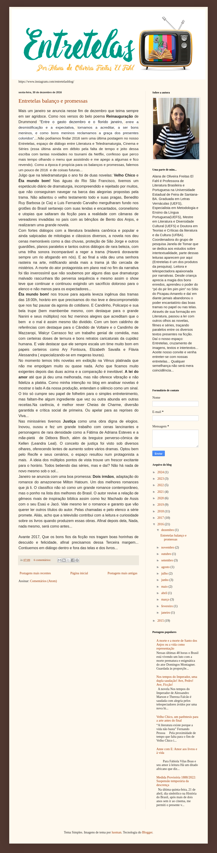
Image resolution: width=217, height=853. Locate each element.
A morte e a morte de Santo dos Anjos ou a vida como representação (177, 644)
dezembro (168, 530)
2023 (161, 478)
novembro (168, 547)
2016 (161, 524)
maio (165, 586)
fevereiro (167, 606)
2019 (161, 504)
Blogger (147, 832)
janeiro (166, 612)
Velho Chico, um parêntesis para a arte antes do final (178, 718)
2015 (161, 620)
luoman (116, 832)
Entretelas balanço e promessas (52, 101)
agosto (165, 567)
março (165, 599)
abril (164, 593)
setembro (167, 560)
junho (165, 580)
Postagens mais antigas (122, 573)
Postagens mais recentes (35, 573)
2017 (161, 517)
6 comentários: (43, 560)
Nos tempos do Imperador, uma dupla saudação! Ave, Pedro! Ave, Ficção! (177, 680)
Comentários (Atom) (43, 581)
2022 (161, 485)
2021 (161, 491)
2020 (161, 498)
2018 (161, 511)
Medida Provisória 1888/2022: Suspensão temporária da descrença (176, 781)
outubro (166, 554)
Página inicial (79, 573)
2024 (161, 472)
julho (165, 573)
